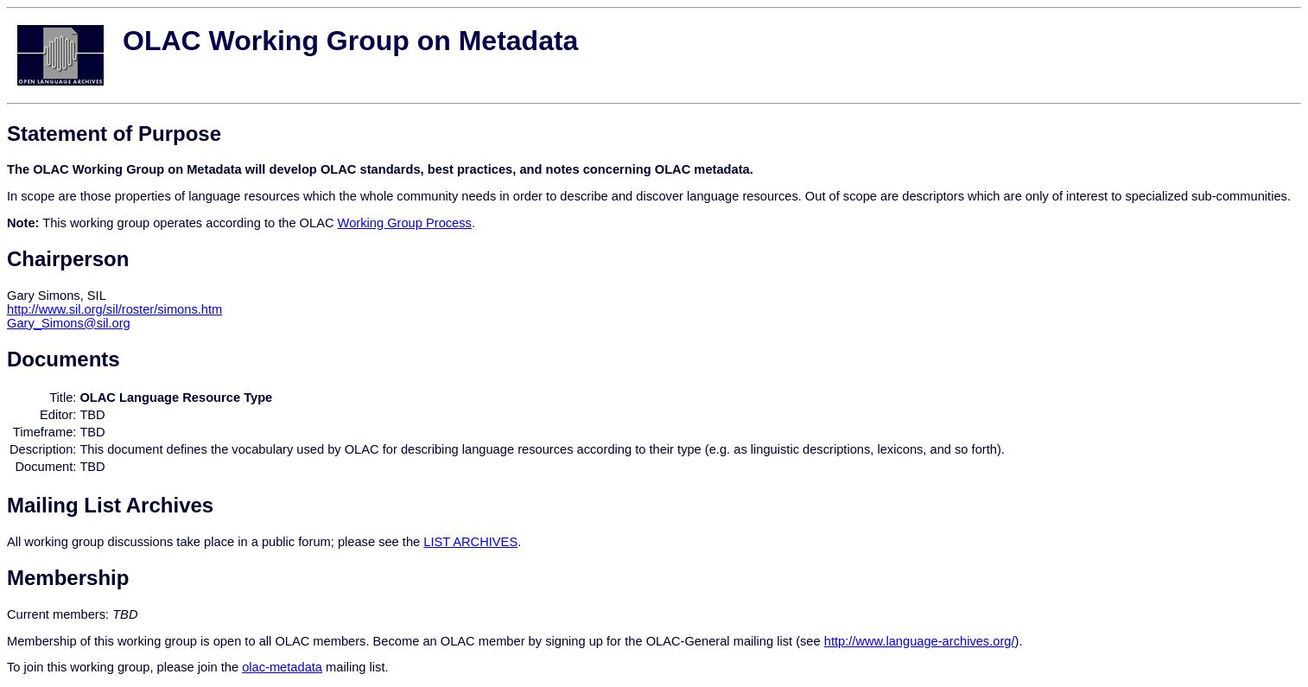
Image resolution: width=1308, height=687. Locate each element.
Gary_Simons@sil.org (68, 323)
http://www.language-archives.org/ (919, 641)
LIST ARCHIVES (470, 542)
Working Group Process (405, 223)
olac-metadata (282, 667)
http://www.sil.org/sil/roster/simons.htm (114, 309)
